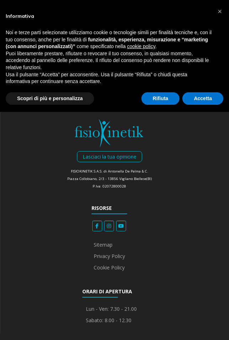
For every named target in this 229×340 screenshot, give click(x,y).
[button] (219, 11)
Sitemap (103, 244)
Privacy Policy (109, 256)
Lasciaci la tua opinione (109, 156)
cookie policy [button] (141, 46)
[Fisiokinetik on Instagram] (109, 226)
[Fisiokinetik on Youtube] (121, 226)
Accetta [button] (203, 98)
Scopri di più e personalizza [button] (50, 98)
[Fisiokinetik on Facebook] (97, 226)
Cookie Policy (109, 267)
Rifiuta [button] (160, 98)
